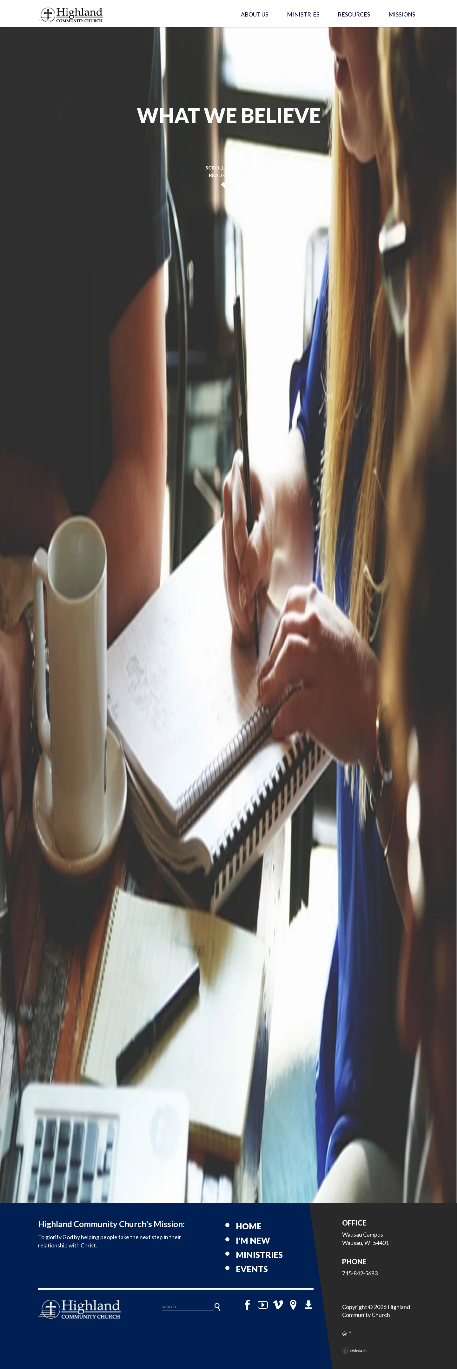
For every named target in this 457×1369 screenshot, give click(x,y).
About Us (254, 14)
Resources (354, 14)
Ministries (303, 14)
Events (252, 1269)
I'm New (253, 1240)
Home (249, 1226)
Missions (401, 14)
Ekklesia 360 (355, 1350)
